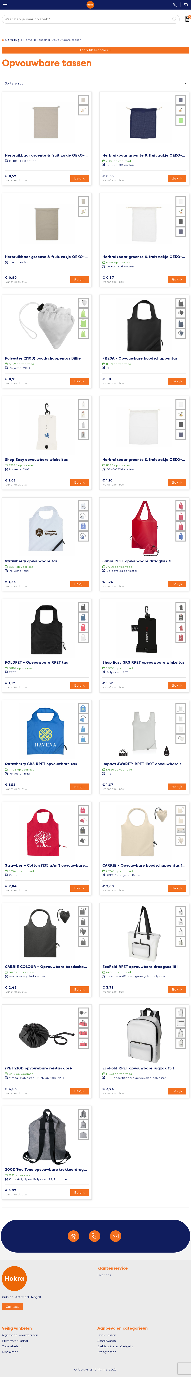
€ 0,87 (119, 280)
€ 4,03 (22, 1091)
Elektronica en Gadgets (115, 1346)
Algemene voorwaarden (20, 1335)
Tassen (42, 39)
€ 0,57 (21, 178)
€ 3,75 (119, 990)
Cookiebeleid (11, 1346)
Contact (12, 1307)
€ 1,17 (21, 685)
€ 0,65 (119, 178)
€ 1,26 (118, 584)
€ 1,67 (118, 787)
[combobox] (86, 19)
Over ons (104, 1275)
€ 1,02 (21, 483)
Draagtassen (106, 1352)
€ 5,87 (21, 1193)
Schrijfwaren (106, 1341)
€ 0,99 (22, 381)
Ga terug (12, 40)
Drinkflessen (106, 1335)
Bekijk (79, 178)
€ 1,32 (118, 685)
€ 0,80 (22, 280)
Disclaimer (10, 1352)
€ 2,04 (22, 888)
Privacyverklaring (15, 1341)
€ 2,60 (119, 888)
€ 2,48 (22, 990)
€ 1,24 (21, 584)
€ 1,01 (118, 381)
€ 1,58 (21, 787)
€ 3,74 (119, 1091)
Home (28, 39)
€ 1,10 (118, 483)
